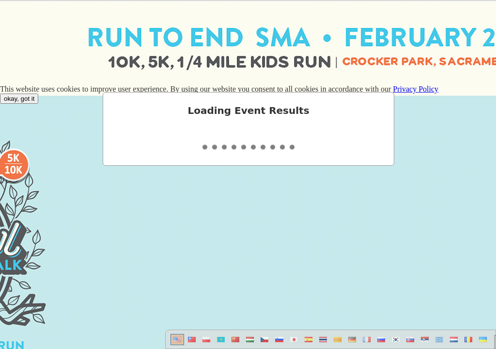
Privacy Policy (415, 89)
